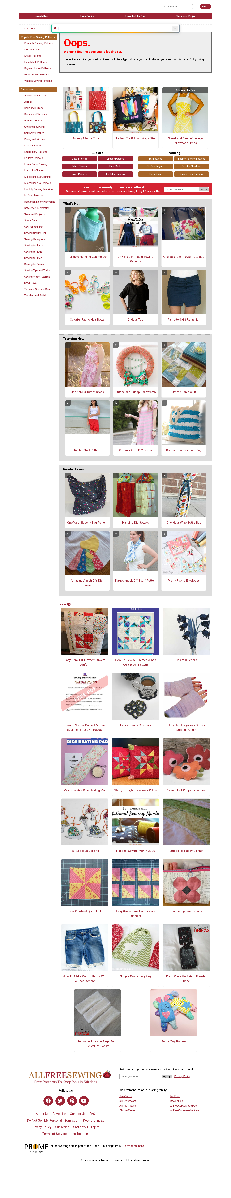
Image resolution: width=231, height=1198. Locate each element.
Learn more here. (134, 1153)
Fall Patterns (155, 166)
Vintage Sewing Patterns (38, 83)
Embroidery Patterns (35, 154)
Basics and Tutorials (35, 117)
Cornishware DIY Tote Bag (183, 458)
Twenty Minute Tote (86, 146)
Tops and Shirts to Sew (37, 292)
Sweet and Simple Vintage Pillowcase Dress (185, 148)
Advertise (59, 1121)
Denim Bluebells (186, 667)
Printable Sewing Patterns (39, 46)
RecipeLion (176, 1108)
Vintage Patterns (115, 166)
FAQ (92, 1121)
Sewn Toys (30, 285)
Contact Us (78, 1121)
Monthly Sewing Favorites (38, 192)
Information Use (151, 199)
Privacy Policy (135, 199)
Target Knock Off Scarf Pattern (135, 588)
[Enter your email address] (140, 1084)
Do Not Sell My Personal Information (53, 1128)
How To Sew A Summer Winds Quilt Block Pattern (135, 670)
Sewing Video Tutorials (37, 279)
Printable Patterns (115, 181)
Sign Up (203, 197)
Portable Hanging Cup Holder (87, 264)
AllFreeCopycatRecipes (183, 1113)
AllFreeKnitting (127, 1113)
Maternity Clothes (34, 173)
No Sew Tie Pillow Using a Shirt (135, 146)
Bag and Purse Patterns (37, 71)
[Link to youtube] (84, 1108)
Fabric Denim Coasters (135, 733)
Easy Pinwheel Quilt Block (85, 919)
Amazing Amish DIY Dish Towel (87, 590)
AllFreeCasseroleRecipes (184, 1118)
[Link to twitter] (60, 1108)
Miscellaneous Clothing (37, 179)
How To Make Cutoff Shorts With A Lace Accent (85, 986)
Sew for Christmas (191, 174)
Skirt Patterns (32, 52)
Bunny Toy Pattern (173, 1049)
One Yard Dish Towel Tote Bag (183, 264)
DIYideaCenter (127, 1118)
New (65, 612)
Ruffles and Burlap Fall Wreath (135, 399)
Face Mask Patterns (35, 64)
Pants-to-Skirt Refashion (183, 327)
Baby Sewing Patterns (191, 181)
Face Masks (115, 174)
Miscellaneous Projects (37, 185)
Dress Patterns (32, 58)
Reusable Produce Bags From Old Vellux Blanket (97, 1051)
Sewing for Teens (34, 267)
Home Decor (155, 181)
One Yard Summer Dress (87, 399)
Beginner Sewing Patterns (191, 166)
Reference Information (36, 210)
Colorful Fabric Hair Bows (87, 327)
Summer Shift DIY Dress (135, 458)
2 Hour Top (135, 327)
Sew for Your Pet (33, 229)
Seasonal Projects (34, 217)
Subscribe (30, 31)
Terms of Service (54, 1141)
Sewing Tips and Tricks (37, 273)
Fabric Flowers (79, 174)
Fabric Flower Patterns (37, 77)
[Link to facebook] (48, 1108)
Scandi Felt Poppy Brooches (186, 798)
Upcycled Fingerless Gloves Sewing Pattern (186, 735)
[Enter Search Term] (178, 8)
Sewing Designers (34, 242)
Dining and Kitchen (34, 142)
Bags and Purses (33, 110)
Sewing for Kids (33, 254)
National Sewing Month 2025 (135, 858)
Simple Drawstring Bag (135, 984)
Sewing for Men (33, 260)
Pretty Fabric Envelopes (184, 588)
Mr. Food (175, 1104)
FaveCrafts (125, 1104)
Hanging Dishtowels (135, 530)
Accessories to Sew (35, 98)
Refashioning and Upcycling (39, 204)
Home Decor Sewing (35, 167)
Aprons (28, 104)
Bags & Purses (79, 166)
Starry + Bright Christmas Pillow (135, 798)
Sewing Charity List (35, 235)
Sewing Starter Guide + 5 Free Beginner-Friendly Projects (85, 735)
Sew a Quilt (30, 223)
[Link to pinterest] (72, 1108)
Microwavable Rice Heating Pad (84, 798)
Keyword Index (93, 1128)
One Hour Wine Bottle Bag (183, 530)
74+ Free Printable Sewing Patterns (135, 267)
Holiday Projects (33, 160)
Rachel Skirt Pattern (87, 458)
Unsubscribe (79, 1141)
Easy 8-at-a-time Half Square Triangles (135, 921)
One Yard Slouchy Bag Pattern (87, 530)
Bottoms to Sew (33, 123)
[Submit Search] (205, 8)
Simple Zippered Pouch (186, 919)
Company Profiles (34, 135)
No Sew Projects (33, 198)
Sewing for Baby (33, 248)
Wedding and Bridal (35, 298)
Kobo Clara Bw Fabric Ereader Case (186, 986)
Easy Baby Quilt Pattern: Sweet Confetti (84, 670)
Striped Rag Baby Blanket (186, 858)
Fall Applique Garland (84, 858)
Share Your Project (86, 1135)
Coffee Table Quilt (184, 399)
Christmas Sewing (34, 129)
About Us (42, 1121)
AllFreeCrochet (127, 1108)
